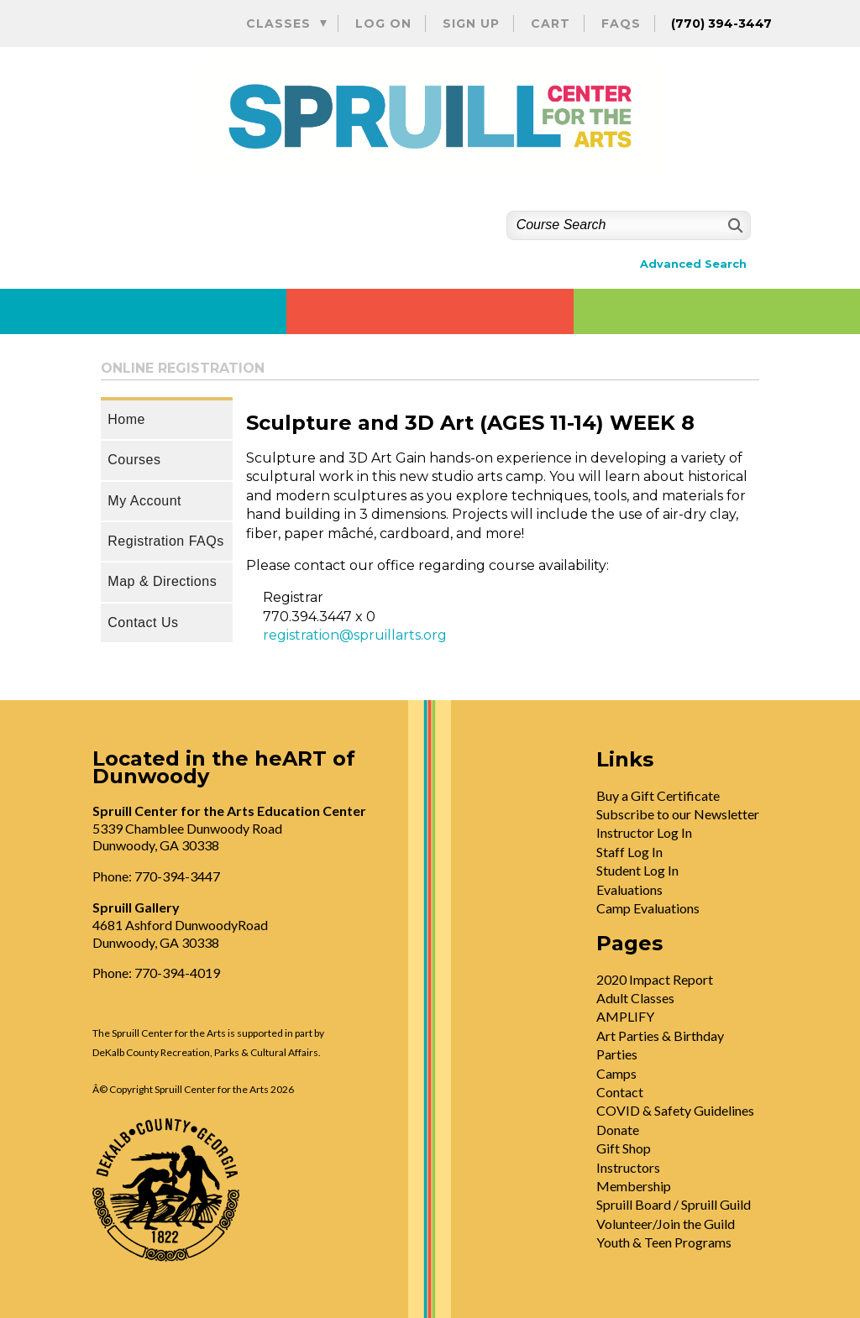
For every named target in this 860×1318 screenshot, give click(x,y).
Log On (383, 23)
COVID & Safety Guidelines (675, 1110)
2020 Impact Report (654, 979)
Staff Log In (629, 852)
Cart (550, 23)
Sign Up (471, 23)
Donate (617, 1130)
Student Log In (637, 870)
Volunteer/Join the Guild (665, 1224)
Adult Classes (635, 998)
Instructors (628, 1167)
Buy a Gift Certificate (658, 795)
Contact (619, 1092)
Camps (616, 1073)
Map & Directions (162, 581)
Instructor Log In (644, 832)
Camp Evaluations (648, 908)
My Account (144, 501)
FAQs (621, 23)
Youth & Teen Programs (664, 1242)
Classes (278, 23)
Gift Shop (623, 1148)
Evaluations (629, 889)
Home (126, 419)
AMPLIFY (625, 1016)
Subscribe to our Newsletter (677, 814)
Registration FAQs (165, 541)
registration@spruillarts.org (355, 635)
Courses (134, 459)
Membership (633, 1186)
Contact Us (143, 622)
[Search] (733, 225)
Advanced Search (693, 264)
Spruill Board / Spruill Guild (673, 1204)
